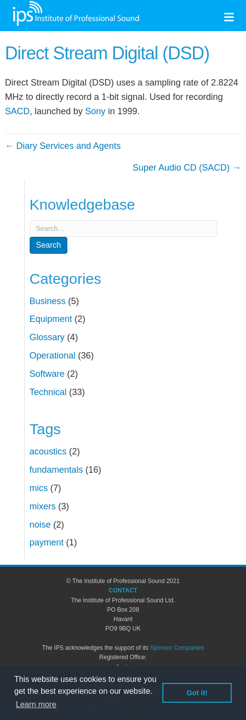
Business (48, 301)
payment (47, 542)
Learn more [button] (36, 704)
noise (40, 525)
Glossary (47, 337)
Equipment (51, 319)
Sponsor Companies (177, 647)
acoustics (48, 451)
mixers (43, 506)
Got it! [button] (197, 693)
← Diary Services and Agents (63, 146)
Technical (48, 392)
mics (39, 488)
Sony (95, 111)
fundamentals (56, 470)
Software (47, 374)
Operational (53, 355)
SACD (17, 111)
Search (48, 245)
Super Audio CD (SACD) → (187, 168)
